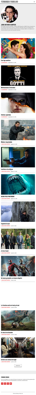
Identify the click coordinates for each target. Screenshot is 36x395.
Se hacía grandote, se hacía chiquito (11, 278)
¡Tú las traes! (5, 251)
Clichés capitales (6, 115)
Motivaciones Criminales (8, 87)
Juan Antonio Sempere (5, 144)
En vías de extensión (7, 332)
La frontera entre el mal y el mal (10, 305)
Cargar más (18, 365)
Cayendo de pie (5, 224)
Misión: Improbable (6, 142)
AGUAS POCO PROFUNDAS (7, 196)
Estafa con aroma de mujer (8, 360)
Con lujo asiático (5, 60)
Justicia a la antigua (7, 169)
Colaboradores (4, 62)
